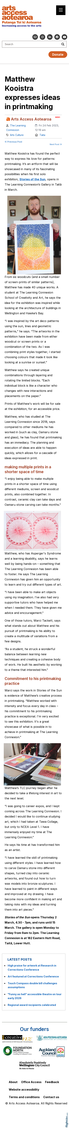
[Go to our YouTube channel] (64, 37)
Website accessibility (24, 1089)
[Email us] (35, 37)
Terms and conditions (24, 1097)
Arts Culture (17, 134)
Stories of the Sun (32, 179)
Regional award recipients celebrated (32, 1004)
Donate (57, 54)
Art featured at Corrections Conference (33, 976)
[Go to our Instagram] (42, 37)
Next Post (56, 144)
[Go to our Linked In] (50, 37)
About (13, 1082)
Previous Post (13, 141)
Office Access (31, 1082)
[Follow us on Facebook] (57, 37)
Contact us (51, 1097)
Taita (42, 134)
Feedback (52, 1082)
